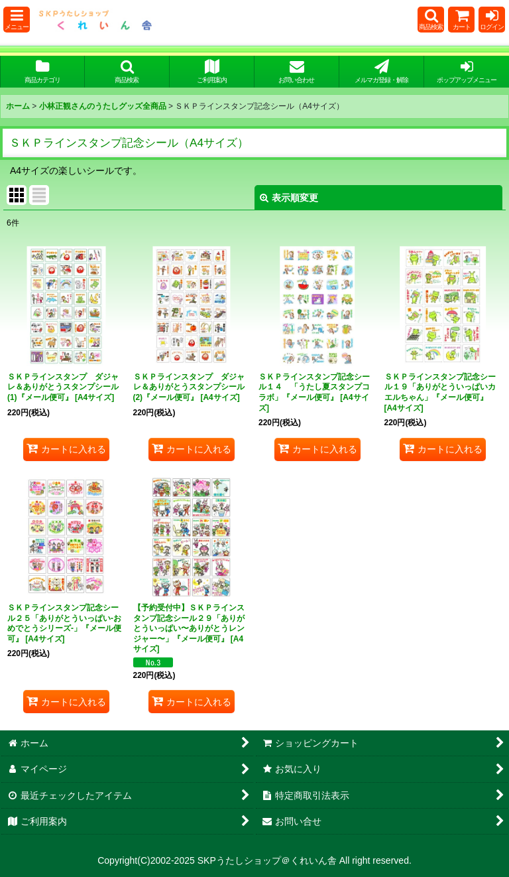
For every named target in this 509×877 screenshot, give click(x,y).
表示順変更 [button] (289, 197)
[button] (16, 20)
